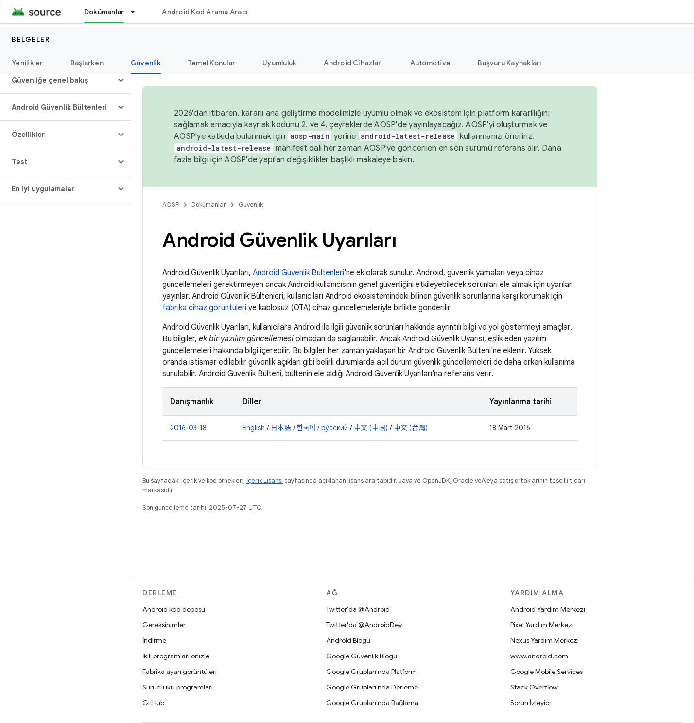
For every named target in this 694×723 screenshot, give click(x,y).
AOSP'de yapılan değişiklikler (277, 160)
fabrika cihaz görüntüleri (204, 308)
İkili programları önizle (175, 656)
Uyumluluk (279, 62)
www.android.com (539, 656)
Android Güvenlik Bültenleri (298, 273)
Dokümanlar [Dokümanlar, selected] (104, 11)
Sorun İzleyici (530, 702)
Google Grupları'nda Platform (371, 671)
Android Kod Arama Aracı (204, 11)
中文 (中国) (371, 427)
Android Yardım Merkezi (547, 609)
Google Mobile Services (546, 671)
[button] (57, 80)
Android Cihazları (353, 62)
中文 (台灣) (411, 427)
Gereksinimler (164, 625)
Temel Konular (211, 62)
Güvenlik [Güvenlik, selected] (146, 62)
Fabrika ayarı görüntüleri (179, 671)
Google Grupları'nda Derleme (372, 687)
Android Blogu (348, 640)
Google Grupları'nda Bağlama (372, 702)
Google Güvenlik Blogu (361, 656)
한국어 (306, 427)
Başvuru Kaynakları (509, 62)
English (254, 427)
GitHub (153, 702)
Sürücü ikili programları (177, 687)
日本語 (281, 427)
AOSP (170, 205)
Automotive (430, 62)
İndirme (154, 640)
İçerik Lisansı (264, 480)
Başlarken (87, 62)
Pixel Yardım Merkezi (541, 625)
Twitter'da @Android (358, 609)
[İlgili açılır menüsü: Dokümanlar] (137, 11)
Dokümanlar (208, 205)
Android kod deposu (173, 609)
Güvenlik (251, 205)
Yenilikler (27, 62)
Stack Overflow (534, 687)
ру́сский (334, 427)
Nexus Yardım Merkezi (544, 640)
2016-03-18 (188, 427)
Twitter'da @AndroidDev (364, 625)
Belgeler (31, 39)
